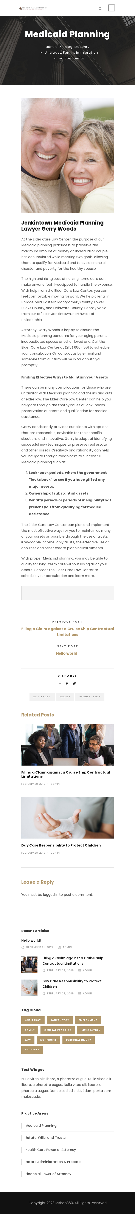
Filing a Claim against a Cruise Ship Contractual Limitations (65, 774)
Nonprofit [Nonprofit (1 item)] (48, 1040)
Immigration (87, 52)
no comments (71, 58)
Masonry (81, 46)
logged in (50, 894)
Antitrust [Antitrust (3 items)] (33, 1020)
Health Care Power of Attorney (50, 1149)
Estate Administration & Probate (53, 1162)
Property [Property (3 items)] (32, 1049)
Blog (69, 46)
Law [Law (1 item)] (28, 1040)
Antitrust (53, 52)
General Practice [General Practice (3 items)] (57, 1030)
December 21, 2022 (40, 947)
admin (51, 46)
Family (68, 52)
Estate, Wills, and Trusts (45, 1137)
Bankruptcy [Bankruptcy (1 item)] (59, 1020)
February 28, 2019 (33, 784)
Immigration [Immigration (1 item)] (90, 1030)
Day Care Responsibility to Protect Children (61, 845)
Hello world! (31, 940)
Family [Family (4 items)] (30, 1030)
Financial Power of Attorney (48, 1174)
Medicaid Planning (41, 1125)
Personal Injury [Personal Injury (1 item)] (78, 1040)
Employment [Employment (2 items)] (88, 1020)
